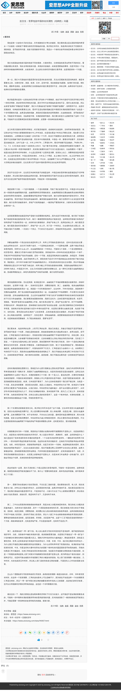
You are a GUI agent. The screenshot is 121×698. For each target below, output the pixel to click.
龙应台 (93, 126)
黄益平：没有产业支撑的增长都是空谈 (104, 113)
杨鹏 (101, 146)
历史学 (74, 13)
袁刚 (101, 168)
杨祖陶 (93, 137)
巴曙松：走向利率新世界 (99, 92)
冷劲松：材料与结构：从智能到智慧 (103, 89)
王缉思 (93, 148)
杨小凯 (112, 168)
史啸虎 (102, 154)
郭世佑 (112, 148)
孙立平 (102, 177)
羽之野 (112, 174)
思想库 (89, 13)
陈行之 (102, 123)
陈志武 (112, 131)
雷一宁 (93, 160)
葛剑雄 (93, 166)
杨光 (111, 177)
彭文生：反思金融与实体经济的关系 (103, 73)
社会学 (43, 13)
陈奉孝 (102, 148)
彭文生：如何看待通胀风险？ (101, 64)
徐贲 (92, 134)
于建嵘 (102, 131)
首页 (4, 13)
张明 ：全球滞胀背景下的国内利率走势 (104, 95)
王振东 (102, 151)
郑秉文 (93, 174)
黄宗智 (93, 131)
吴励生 (93, 171)
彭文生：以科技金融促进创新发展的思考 (105, 48)
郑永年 (112, 123)
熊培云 (112, 154)
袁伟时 (93, 154)
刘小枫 (102, 157)
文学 (67, 13)
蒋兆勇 (112, 160)
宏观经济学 (26, 617)
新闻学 (52, 13)
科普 (110, 13)
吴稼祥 (112, 166)
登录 (43, 674)
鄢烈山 (93, 128)
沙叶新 (102, 163)
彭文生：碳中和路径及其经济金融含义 (104, 61)
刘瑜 (111, 163)
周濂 (92, 146)
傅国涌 (102, 128)
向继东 (112, 137)
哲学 (81, 13)
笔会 (104, 13)
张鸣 (92, 143)
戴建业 (102, 140)
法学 (10, 13)
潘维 (111, 171)
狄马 (111, 151)
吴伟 (92, 163)
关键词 (97, 13)
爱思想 (18, 5)
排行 (117, 13)
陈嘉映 (112, 128)
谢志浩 (93, 177)
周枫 (101, 160)
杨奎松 (102, 143)
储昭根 (102, 166)
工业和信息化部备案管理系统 (61, 687)
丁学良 (102, 126)
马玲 (92, 151)
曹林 (111, 126)
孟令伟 (112, 157)
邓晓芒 (112, 146)
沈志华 (102, 137)
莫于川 (102, 174)
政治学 (26, 13)
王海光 (112, 143)
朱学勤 (102, 171)
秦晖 (92, 123)
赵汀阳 (93, 140)
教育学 (60, 13)
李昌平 (112, 140)
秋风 (92, 157)
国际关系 (35, 13)
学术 (11, 617)
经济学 (18, 13)
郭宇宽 (102, 134)
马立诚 (112, 134)
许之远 (93, 168)
